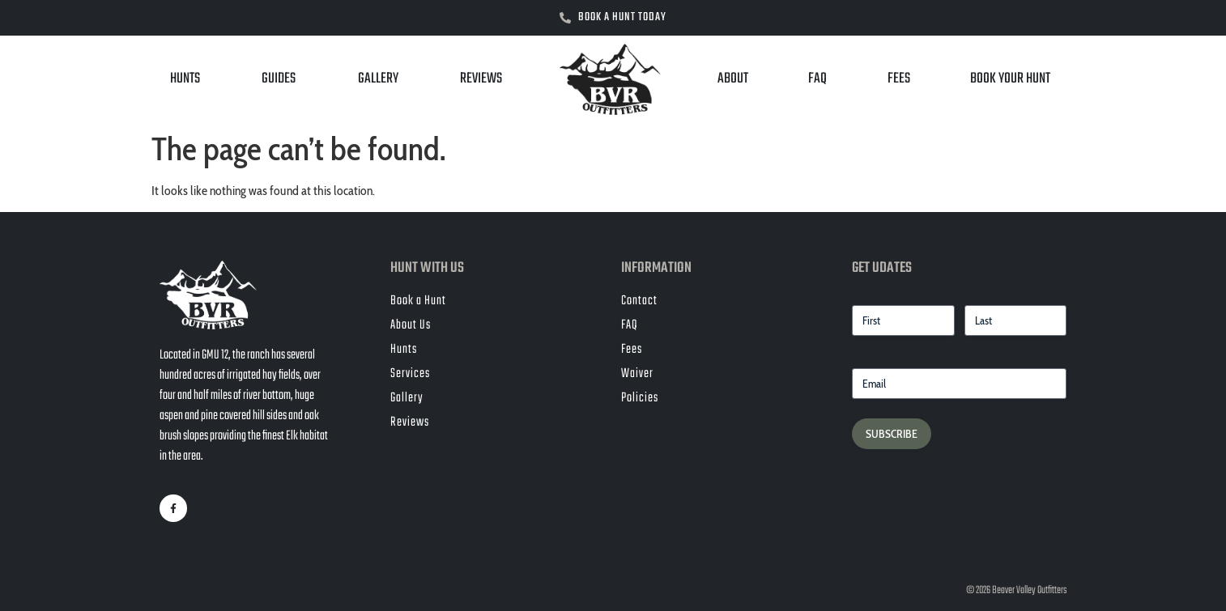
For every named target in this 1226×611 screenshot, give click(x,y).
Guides (279, 79)
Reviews (481, 79)
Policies (639, 398)
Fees (899, 79)
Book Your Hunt (1010, 79)
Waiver (637, 374)
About (732, 79)
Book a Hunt (418, 301)
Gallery (378, 79)
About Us (410, 325)
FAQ (817, 79)
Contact (639, 301)
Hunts (185, 79)
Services (410, 374)
